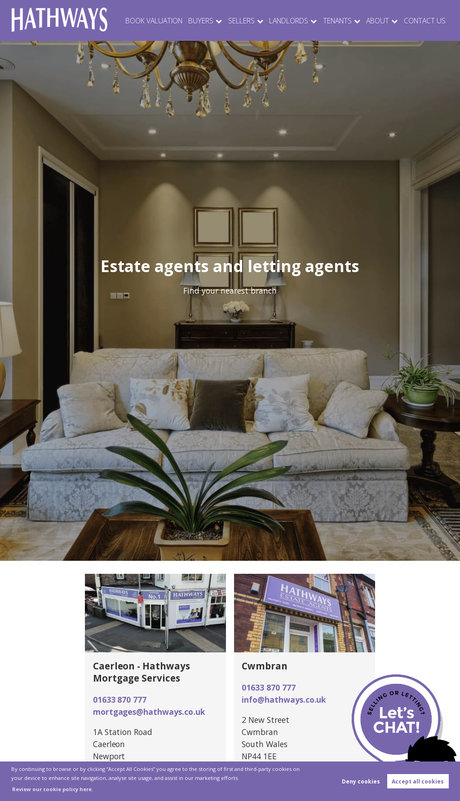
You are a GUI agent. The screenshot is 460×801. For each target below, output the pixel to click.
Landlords (291, 20)
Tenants (339, 20)
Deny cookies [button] (361, 781)
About (380, 20)
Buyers (205, 20)
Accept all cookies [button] (418, 781)
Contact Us (426, 20)
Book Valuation (159, 20)
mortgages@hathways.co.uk (149, 711)
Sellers (244, 20)
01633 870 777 (119, 699)
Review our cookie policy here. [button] (52, 789)
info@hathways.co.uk (284, 699)
